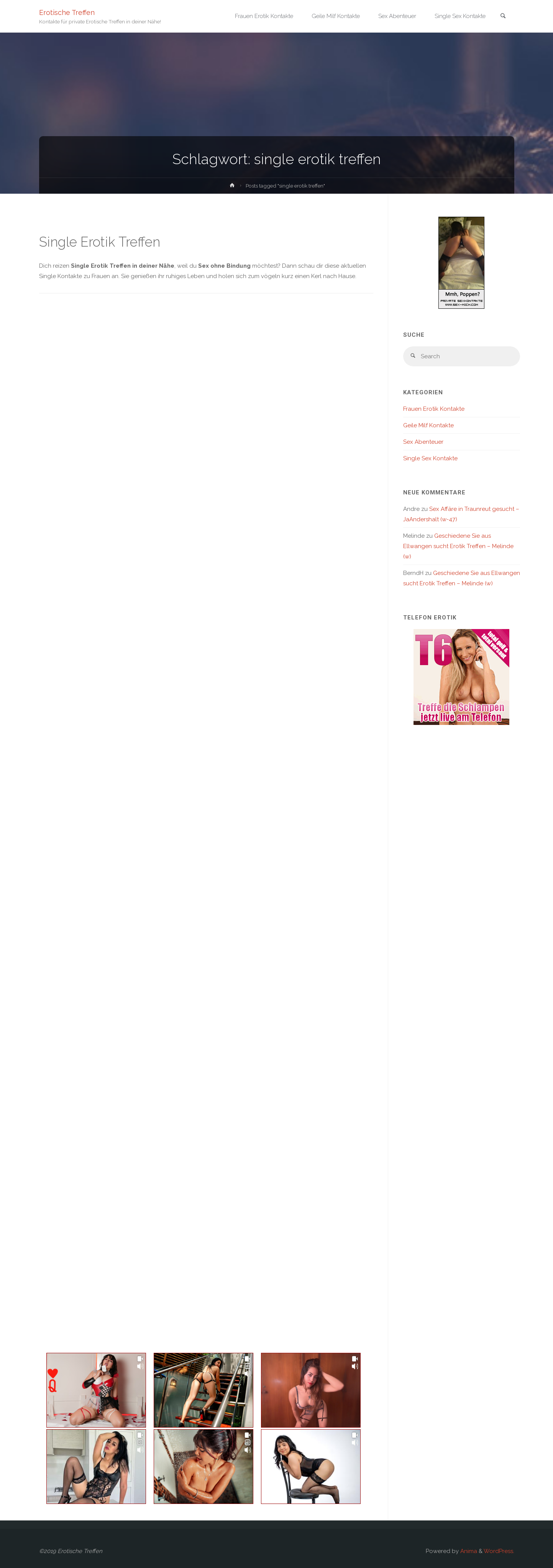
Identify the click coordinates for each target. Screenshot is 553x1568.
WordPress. (499, 1551)
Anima (468, 1551)
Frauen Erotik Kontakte (433, 408)
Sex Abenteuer (423, 441)
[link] (503, 16)
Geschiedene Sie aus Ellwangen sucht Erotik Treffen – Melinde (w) (458, 546)
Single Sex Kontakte (430, 458)
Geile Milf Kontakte (428, 425)
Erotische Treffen (67, 12)
